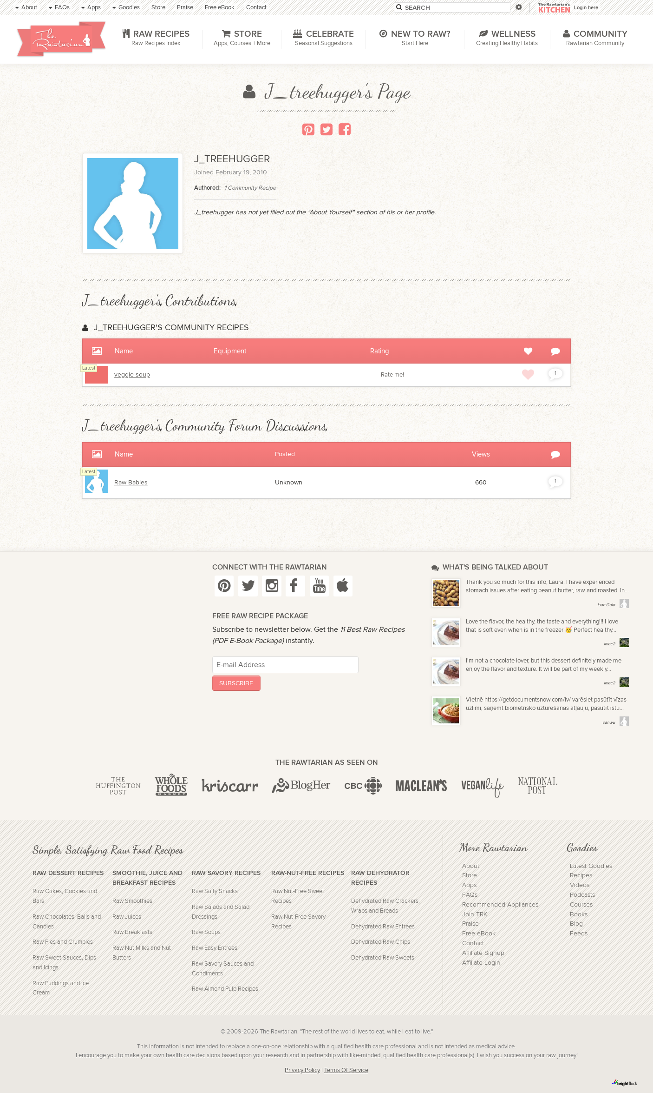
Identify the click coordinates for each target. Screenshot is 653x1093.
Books (579, 914)
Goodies (582, 847)
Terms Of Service (346, 1070)
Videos (579, 885)
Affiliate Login (481, 963)
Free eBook (479, 933)
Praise (470, 923)
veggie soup (132, 374)
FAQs (469, 895)
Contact (473, 943)
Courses (581, 904)
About (470, 866)
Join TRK (474, 914)
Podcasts (582, 895)
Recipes (581, 875)
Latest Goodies (591, 866)
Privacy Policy (302, 1070)
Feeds (579, 933)
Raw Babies (131, 482)
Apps (469, 885)
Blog (576, 923)
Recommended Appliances (500, 904)
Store (469, 875)
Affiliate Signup (483, 953)
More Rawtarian (493, 847)
